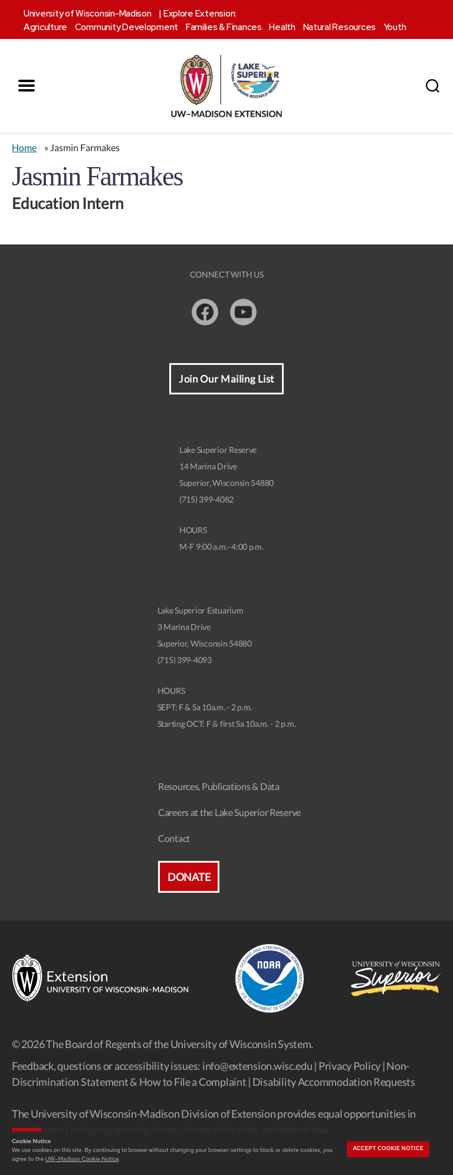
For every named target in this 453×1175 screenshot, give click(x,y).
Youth (394, 27)
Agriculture (45, 27)
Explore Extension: (200, 13)
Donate (189, 876)
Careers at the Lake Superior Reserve (229, 812)
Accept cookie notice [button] (388, 1148)
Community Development (126, 27)
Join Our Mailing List (226, 379)
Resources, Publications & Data (219, 786)
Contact (174, 838)
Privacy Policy (349, 1065)
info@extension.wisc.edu (257, 1065)
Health (282, 27)
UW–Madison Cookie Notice (82, 1159)
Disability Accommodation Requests (333, 1081)
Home (24, 147)
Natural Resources (339, 27)
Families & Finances (224, 27)
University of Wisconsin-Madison (88, 13)
